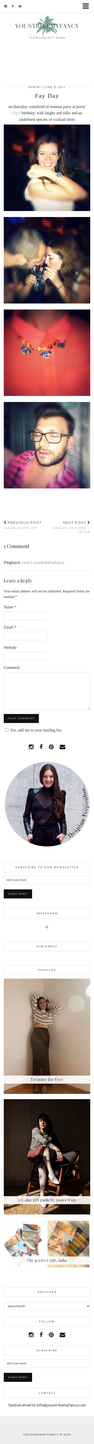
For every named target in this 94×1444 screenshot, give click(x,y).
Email (10, 627)
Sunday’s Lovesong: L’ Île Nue (68, 527)
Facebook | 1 (47, 1422)
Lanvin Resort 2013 (23, 525)
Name (10, 607)
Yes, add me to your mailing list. (33, 730)
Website (10, 647)
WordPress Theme (38, 1438)
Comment (12, 667)
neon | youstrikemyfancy (43, 562)
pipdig (67, 1438)
